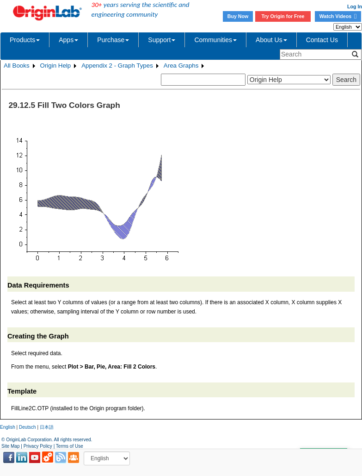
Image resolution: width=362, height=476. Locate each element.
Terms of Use (69, 446)
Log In (354, 6)
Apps (68, 40)
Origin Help (55, 65)
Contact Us (322, 40)
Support (161, 40)
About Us (271, 40)
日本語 (47, 427)
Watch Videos (337, 16)
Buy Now (238, 16)
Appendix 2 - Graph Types (117, 65)
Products (25, 40)
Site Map (10, 446)
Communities (215, 40)
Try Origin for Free (283, 16)
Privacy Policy (38, 446)
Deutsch (27, 427)
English (7, 427)
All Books (17, 65)
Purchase (113, 40)
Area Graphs (181, 65)
